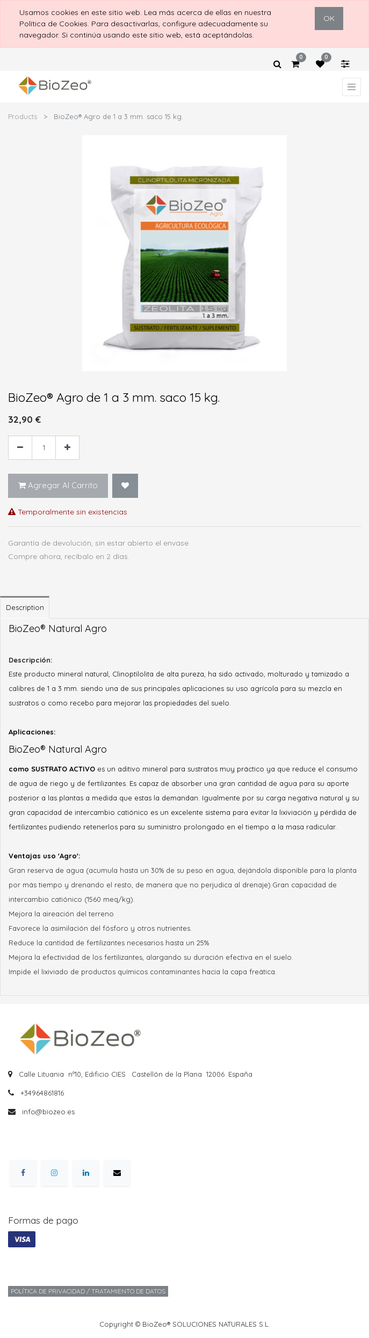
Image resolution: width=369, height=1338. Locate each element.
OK (329, 18)
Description (25, 607)
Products (22, 116)
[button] (125, 486)
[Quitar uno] (20, 448)
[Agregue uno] (67, 448)
